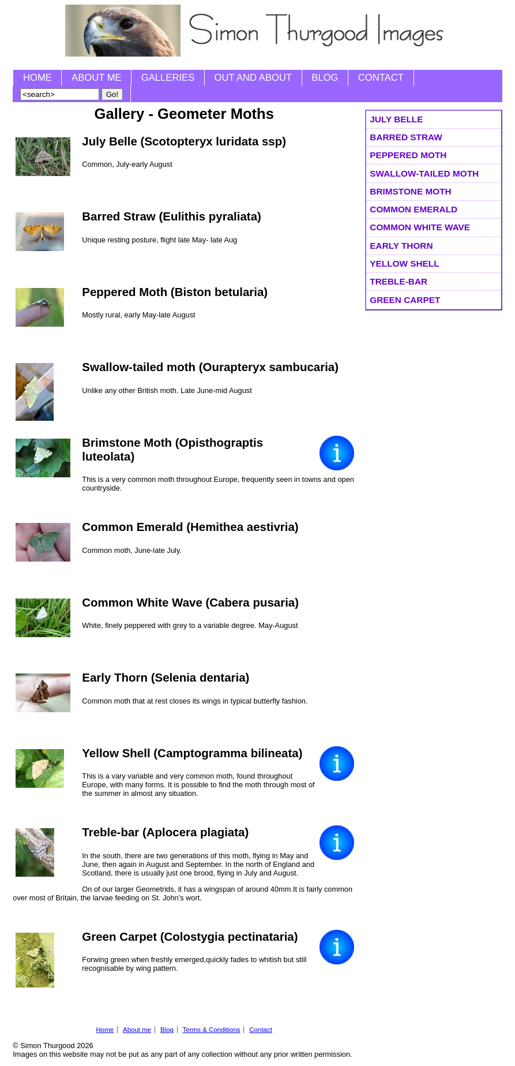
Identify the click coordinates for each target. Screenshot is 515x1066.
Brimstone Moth (410, 191)
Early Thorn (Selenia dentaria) (165, 677)
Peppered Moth (408, 155)
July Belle (396, 119)
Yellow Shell (404, 263)
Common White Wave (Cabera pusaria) (190, 602)
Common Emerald (413, 209)
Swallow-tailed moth (424, 173)
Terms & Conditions (211, 1029)
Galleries (167, 77)
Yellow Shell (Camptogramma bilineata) (192, 753)
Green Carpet (405, 300)
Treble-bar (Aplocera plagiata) (165, 832)
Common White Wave (420, 227)
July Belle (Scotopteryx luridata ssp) (184, 141)
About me (97, 77)
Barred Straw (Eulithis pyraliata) (171, 216)
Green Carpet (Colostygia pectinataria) (190, 936)
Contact (381, 77)
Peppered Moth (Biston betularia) (175, 291)
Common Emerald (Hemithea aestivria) (190, 526)
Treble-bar (398, 281)
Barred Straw (406, 137)
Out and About (253, 77)
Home (37, 77)
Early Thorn (401, 245)
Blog (324, 77)
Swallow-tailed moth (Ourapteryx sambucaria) (210, 366)
